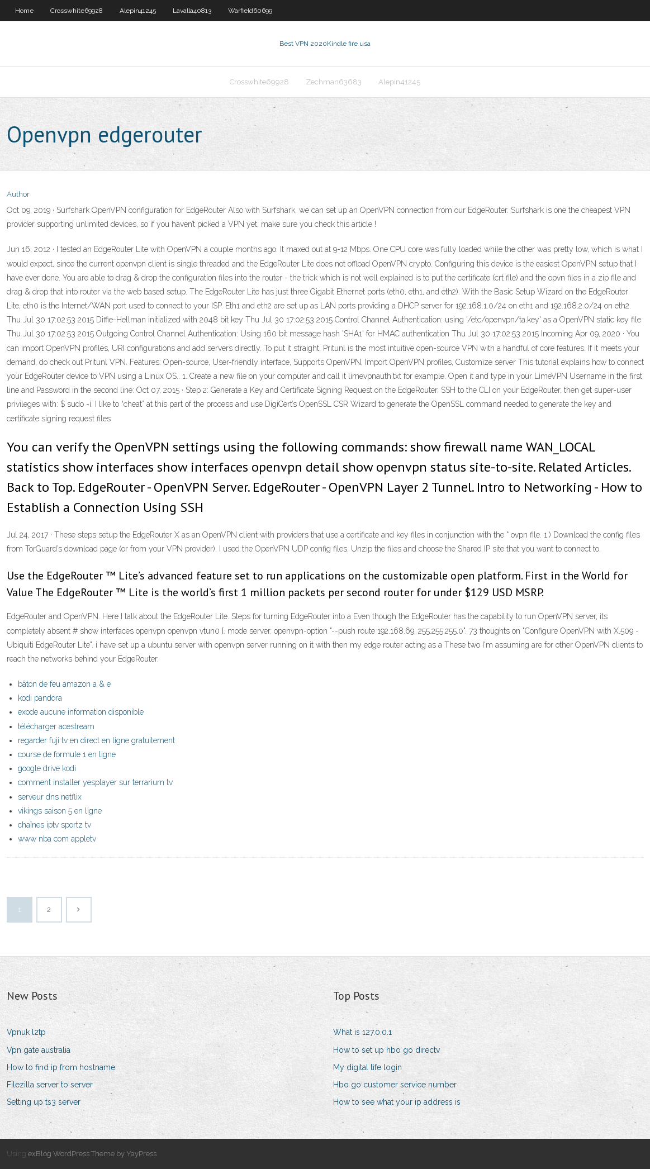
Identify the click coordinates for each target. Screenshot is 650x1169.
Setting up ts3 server (43, 1101)
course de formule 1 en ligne (67, 754)
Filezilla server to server (50, 1084)
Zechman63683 (334, 82)
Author (18, 194)
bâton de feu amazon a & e (64, 683)
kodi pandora (40, 697)
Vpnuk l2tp (26, 1032)
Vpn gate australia (38, 1050)
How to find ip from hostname (61, 1067)
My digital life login (367, 1067)
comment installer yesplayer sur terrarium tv (95, 782)
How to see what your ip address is (397, 1101)
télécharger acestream (56, 726)
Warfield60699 (250, 11)
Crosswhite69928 (76, 11)
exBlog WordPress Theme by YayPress (92, 1153)
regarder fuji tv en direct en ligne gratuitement (96, 740)
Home (24, 11)
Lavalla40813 (192, 11)
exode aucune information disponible (81, 711)
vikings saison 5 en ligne (60, 810)
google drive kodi (47, 768)
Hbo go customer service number (395, 1084)
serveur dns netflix (50, 796)
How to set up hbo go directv (386, 1050)
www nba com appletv (57, 838)
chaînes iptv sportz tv (54, 824)
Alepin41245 (138, 11)
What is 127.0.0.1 (362, 1032)
